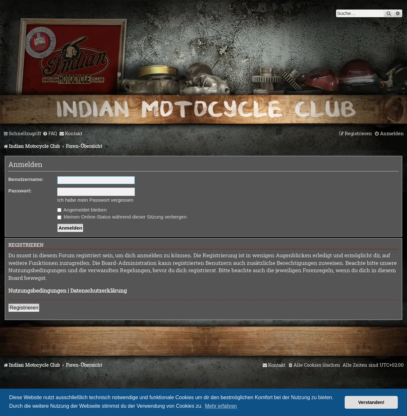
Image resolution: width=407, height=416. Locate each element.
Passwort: (20, 190)
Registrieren (24, 308)
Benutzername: (26, 179)
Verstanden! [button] (371, 402)
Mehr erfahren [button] (221, 406)
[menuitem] (50, 133)
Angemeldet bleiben (82, 209)
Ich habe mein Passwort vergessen (95, 200)
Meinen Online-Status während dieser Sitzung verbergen (122, 216)
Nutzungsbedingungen (37, 290)
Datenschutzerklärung (98, 290)
